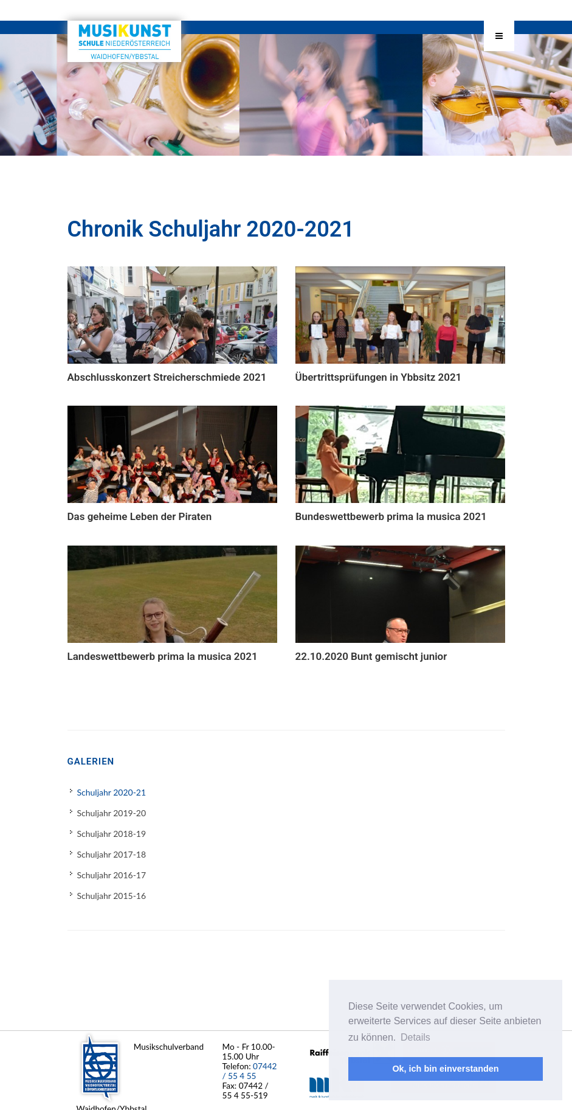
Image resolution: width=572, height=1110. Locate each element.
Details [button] (415, 1037)
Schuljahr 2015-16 (111, 896)
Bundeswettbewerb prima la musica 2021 (391, 517)
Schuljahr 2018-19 (111, 834)
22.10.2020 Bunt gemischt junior (371, 657)
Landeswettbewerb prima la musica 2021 (162, 657)
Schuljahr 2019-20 (111, 813)
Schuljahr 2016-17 (111, 875)
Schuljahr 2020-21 (111, 793)
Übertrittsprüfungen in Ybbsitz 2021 (378, 377)
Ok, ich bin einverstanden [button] (445, 1069)
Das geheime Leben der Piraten (139, 517)
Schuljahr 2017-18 (111, 855)
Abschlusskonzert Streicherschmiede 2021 (167, 377)
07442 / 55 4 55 (249, 1071)
